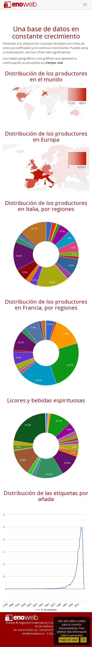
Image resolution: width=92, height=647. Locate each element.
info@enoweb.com (33, 633)
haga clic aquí (69, 640)
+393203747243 (47, 630)
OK (83, 640)
